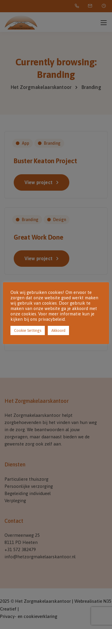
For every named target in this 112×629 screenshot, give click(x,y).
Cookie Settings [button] (27, 330)
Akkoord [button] (58, 330)
